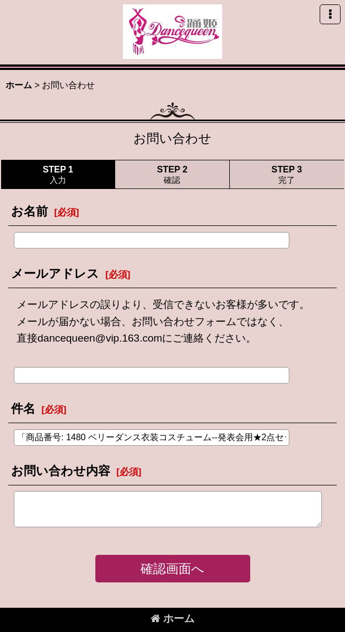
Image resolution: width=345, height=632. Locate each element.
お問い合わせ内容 (60, 471)
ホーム (172, 618)
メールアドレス (55, 273)
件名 (23, 408)
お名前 (29, 211)
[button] (330, 14)
